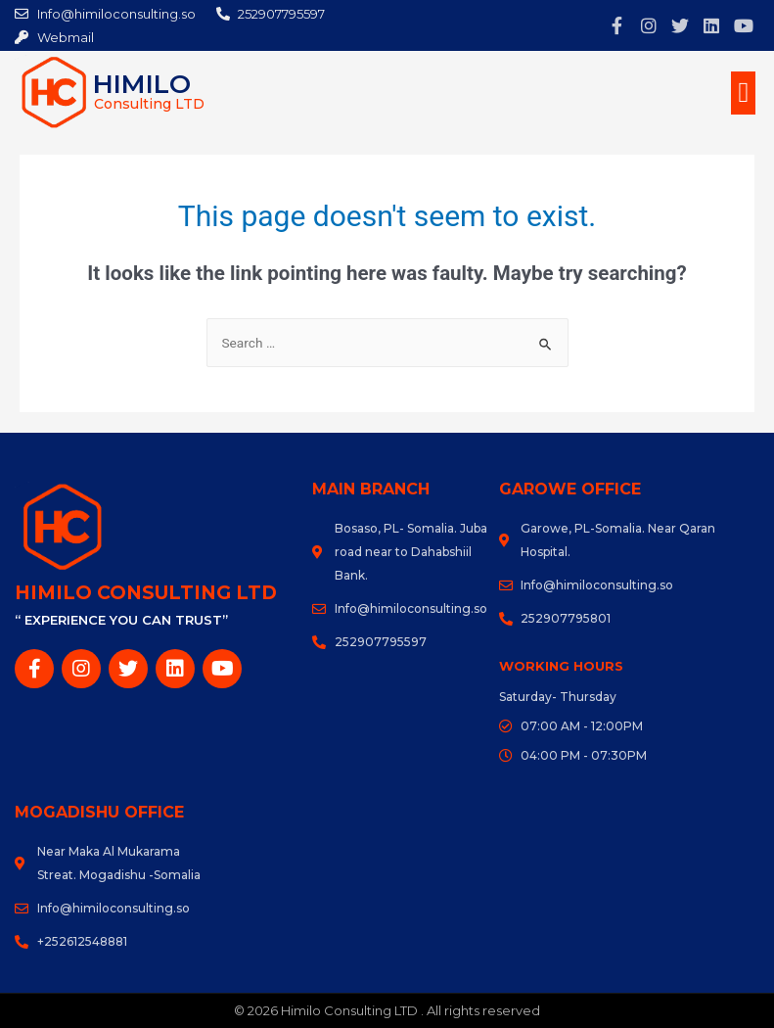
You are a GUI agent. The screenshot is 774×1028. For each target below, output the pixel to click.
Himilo (146, 83)
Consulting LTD (149, 104)
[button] (743, 93)
